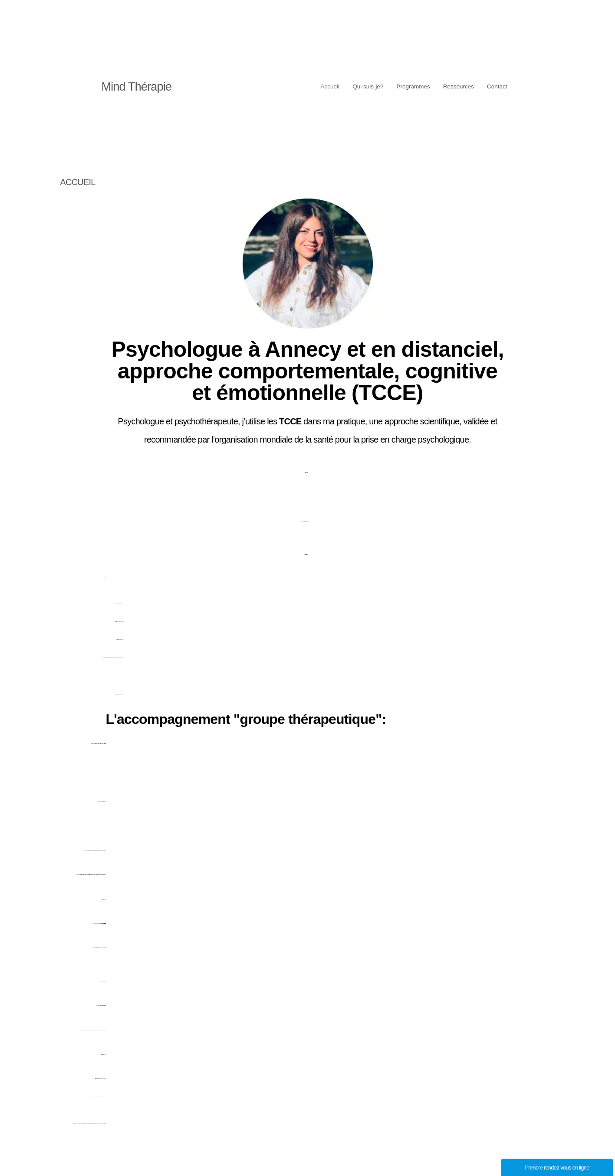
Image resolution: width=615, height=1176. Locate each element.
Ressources (454, 86)
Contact (496, 86)
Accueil (316, 86)
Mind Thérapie (137, 86)
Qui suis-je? (357, 86)
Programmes (405, 86)
